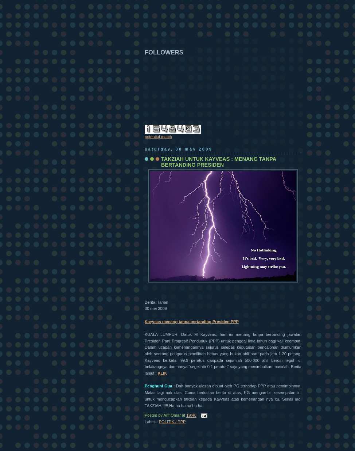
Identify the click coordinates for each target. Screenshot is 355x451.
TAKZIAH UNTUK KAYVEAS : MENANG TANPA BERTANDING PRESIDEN (218, 162)
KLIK (162, 373)
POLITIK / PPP (172, 422)
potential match (158, 136)
